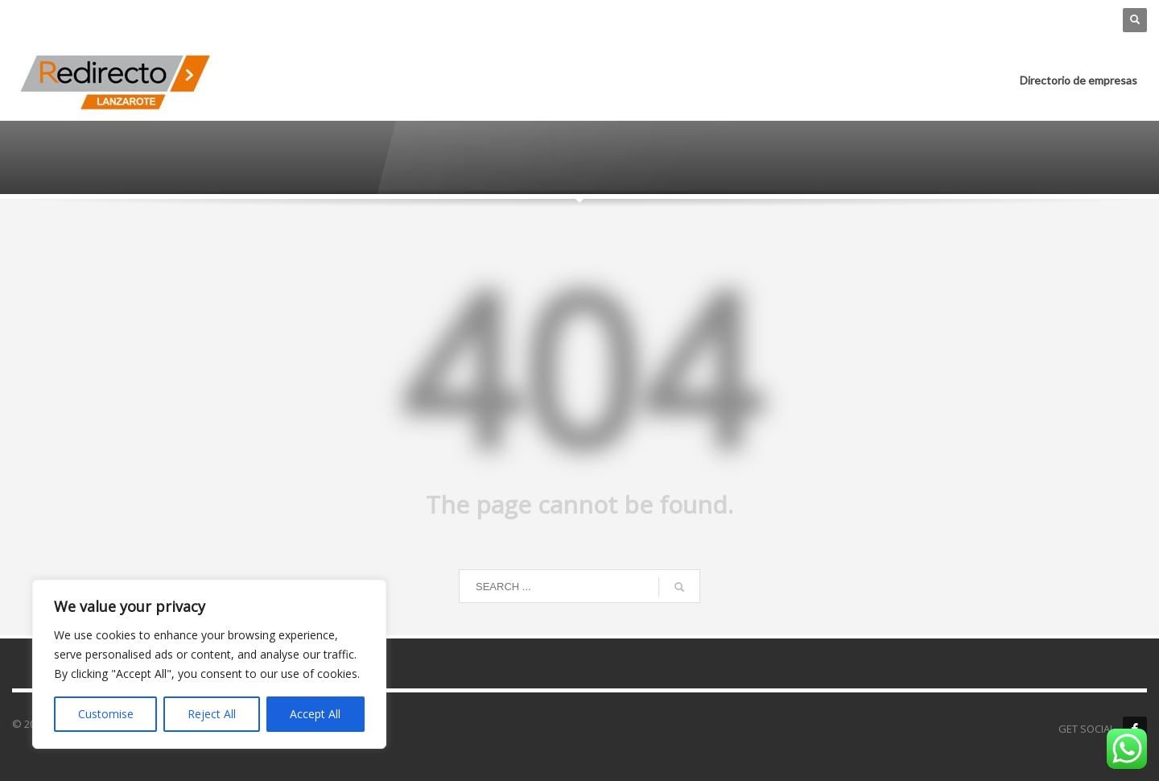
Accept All (315, 713)
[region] (209, 664)
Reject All (212, 713)
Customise (106, 713)
